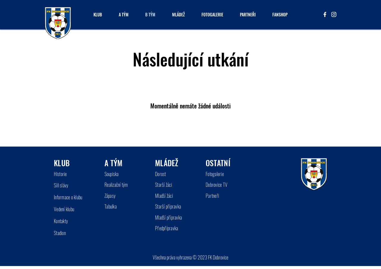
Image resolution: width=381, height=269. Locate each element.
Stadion (60, 233)
